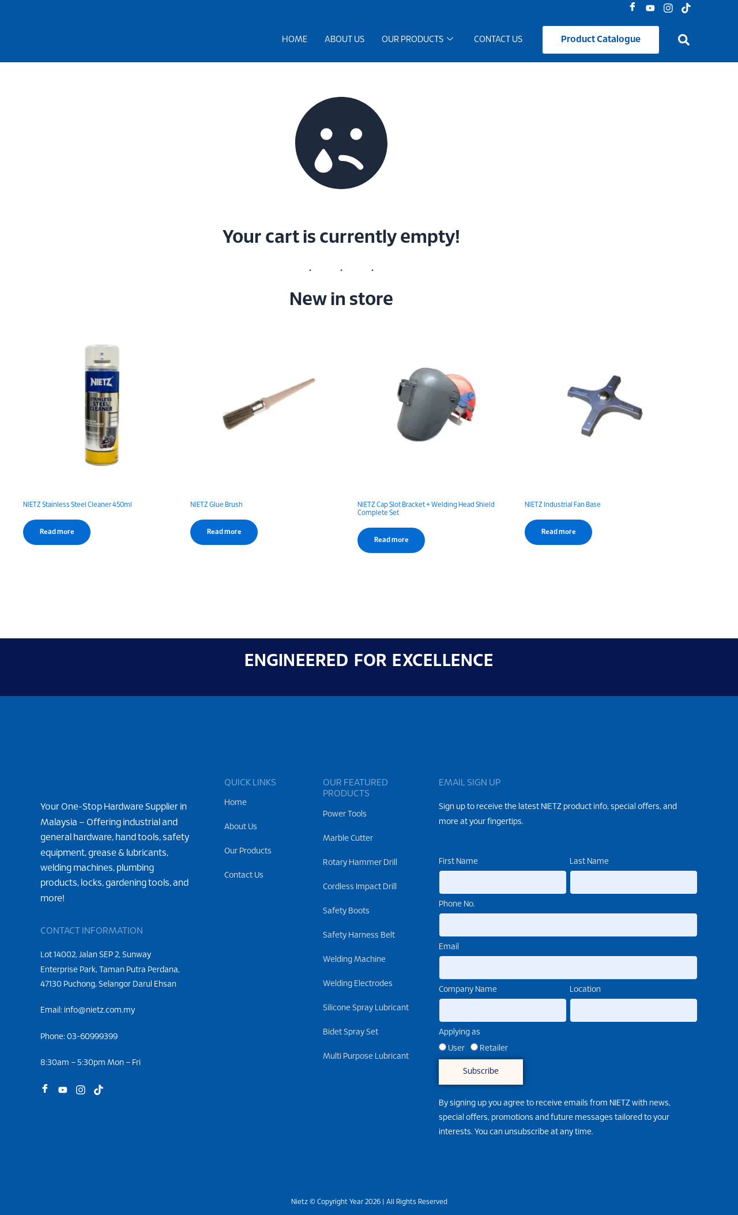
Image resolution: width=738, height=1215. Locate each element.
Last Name (589, 862)
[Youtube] (653, 8)
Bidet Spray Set (350, 1032)
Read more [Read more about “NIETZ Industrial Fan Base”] (559, 536)
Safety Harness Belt (359, 935)
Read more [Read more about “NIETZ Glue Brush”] (225, 536)
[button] (683, 41)
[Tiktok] (688, 8)
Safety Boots (346, 911)
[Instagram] (671, 8)
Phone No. (457, 904)
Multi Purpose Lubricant (366, 1056)
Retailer (494, 1048)
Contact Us (498, 41)
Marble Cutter (348, 838)
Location (585, 990)
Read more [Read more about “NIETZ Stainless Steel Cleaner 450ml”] (58, 536)
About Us (344, 41)
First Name (458, 862)
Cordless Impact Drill (360, 887)
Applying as (459, 1032)
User (456, 1048)
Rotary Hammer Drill (360, 863)
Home (294, 41)
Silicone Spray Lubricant (366, 1008)
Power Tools (345, 814)
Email (449, 947)
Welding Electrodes (358, 984)
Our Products (417, 41)
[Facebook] (635, 8)
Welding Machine (354, 960)
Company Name (468, 990)
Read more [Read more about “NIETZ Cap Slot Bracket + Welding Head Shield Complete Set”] (392, 544)
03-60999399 (92, 1055)
